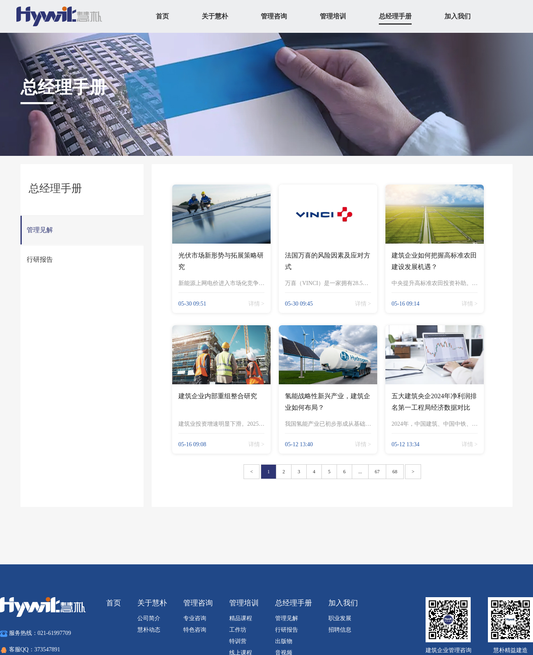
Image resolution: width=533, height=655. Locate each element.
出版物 (283, 641)
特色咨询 (194, 630)
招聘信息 (339, 630)
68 (394, 472)
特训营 (237, 641)
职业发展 (339, 618)
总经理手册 (395, 16)
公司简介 (148, 618)
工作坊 (237, 630)
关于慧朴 (215, 16)
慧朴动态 (148, 630)
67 (377, 472)
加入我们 (457, 16)
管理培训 (333, 16)
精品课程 (240, 618)
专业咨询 (194, 618)
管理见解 (286, 618)
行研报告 (286, 630)
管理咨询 (274, 16)
